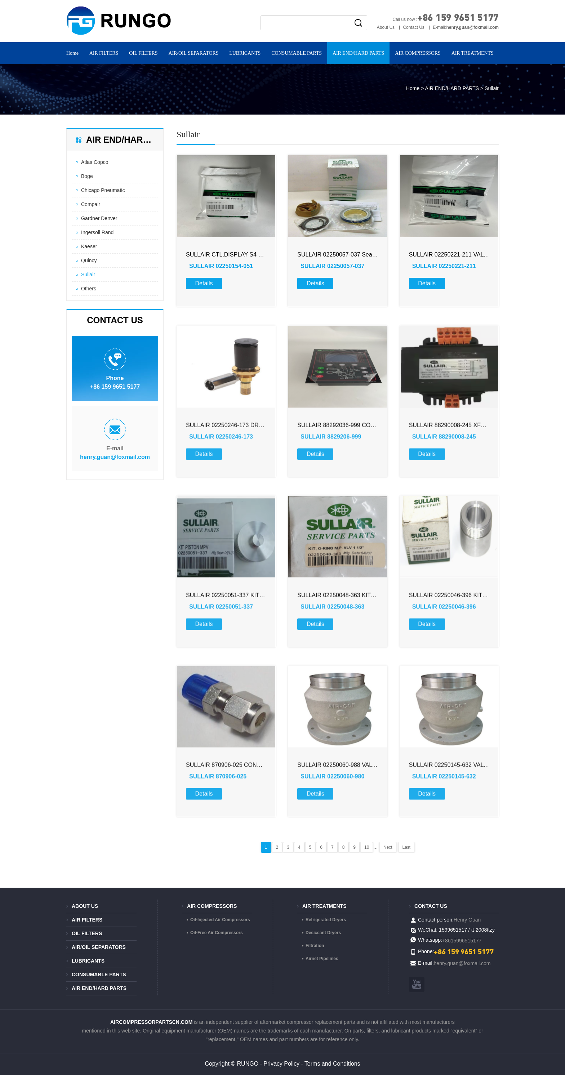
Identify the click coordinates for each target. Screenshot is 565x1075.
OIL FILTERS (143, 53)
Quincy (89, 260)
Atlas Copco (94, 162)
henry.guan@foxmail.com (115, 457)
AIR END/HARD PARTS (358, 53)
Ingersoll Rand (97, 232)
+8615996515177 (461, 941)
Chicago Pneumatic (103, 190)
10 (366, 847)
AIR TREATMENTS (472, 53)
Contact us (430, 906)
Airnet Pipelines (322, 958)
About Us (386, 27)
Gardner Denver (99, 218)
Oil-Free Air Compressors (216, 932)
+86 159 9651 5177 (458, 17)
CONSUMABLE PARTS (296, 53)
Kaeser (89, 246)
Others (88, 288)
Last (406, 847)
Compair (90, 204)
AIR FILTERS (103, 53)
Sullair (88, 274)
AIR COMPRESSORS (418, 53)
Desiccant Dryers (323, 932)
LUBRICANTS (245, 53)
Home (72, 53)
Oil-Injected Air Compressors (220, 919)
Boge (87, 176)
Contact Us (413, 27)
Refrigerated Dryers (326, 919)
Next (387, 847)
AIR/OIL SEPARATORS (193, 53)
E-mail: (466, 27)
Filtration (315, 945)
